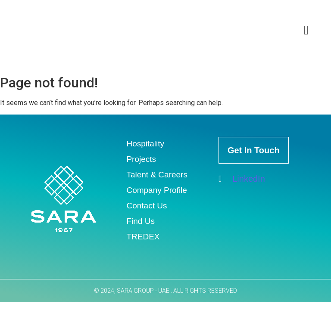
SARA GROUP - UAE (144, 290)
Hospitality (145, 143)
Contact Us (146, 205)
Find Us (140, 221)
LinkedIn (242, 178)
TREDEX (142, 236)
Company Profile (156, 190)
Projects (141, 159)
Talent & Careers (156, 174)
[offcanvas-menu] (306, 30)
